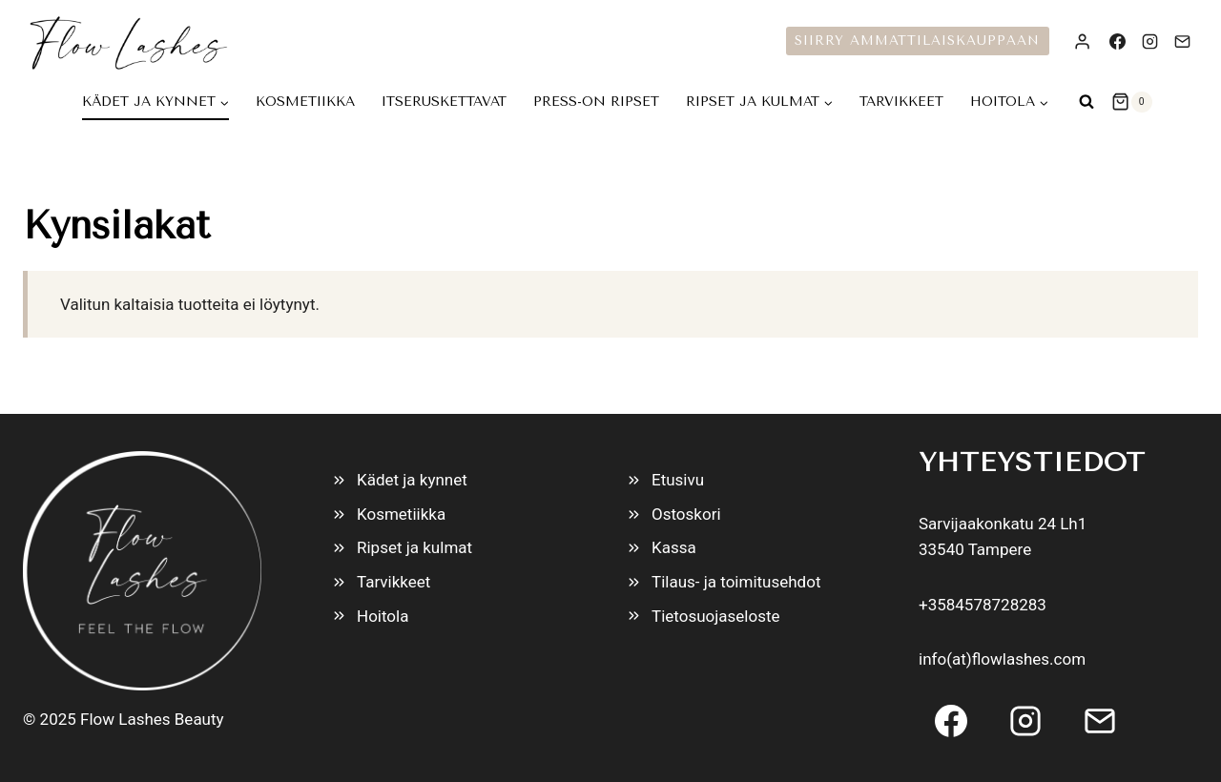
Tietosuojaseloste (716, 616)
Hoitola (382, 616)
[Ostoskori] (1131, 101)
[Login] (1082, 41)
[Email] (1182, 41)
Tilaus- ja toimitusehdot (736, 581)
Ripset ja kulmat (414, 547)
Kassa (674, 547)
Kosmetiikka (305, 101)
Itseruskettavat (444, 101)
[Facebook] (1117, 41)
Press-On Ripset (596, 101)
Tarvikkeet (901, 101)
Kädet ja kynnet (412, 479)
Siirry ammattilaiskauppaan (917, 40)
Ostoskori (686, 514)
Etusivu (678, 479)
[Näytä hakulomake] (1086, 102)
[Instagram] (1149, 41)
